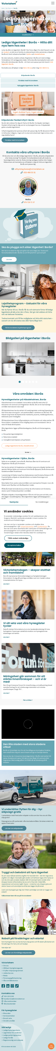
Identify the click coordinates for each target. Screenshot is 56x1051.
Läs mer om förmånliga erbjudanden (18, 953)
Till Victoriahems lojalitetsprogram (18, 328)
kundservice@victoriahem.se (13, 999)
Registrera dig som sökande (13, 1040)
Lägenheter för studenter (12, 1033)
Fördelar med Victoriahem (14, 140)
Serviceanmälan (9, 1016)
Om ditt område (9, 1021)
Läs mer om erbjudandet (14, 828)
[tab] (28, 75)
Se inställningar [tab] (42, 502)
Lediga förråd (8, 1038)
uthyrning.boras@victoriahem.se (28, 169)
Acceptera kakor (14, 545)
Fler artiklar (28, 700)
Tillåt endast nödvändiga (18, 538)
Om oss (6, 966)
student (6, 52)
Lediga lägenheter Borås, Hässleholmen (19, 446)
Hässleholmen (39, 54)
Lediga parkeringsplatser (12, 1035)
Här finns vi (9, 8)
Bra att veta (7, 1018)
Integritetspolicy (27, 526)
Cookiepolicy (42, 526)
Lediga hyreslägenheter (11, 1030)
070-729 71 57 (28, 202)
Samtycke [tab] (14, 502)
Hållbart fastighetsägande (13, 968)
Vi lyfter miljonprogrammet (13, 971)
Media (5, 975)
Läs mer (9, 259)
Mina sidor (7, 1013)
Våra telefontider (9, 1001)
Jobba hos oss (8, 973)
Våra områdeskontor (10, 980)
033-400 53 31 (44, 68)
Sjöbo (29, 54)
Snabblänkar (28, 34)
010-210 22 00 (8, 996)
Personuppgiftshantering (12, 978)
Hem (3, 8)
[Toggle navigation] (52, 3)
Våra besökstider (9, 1004)
